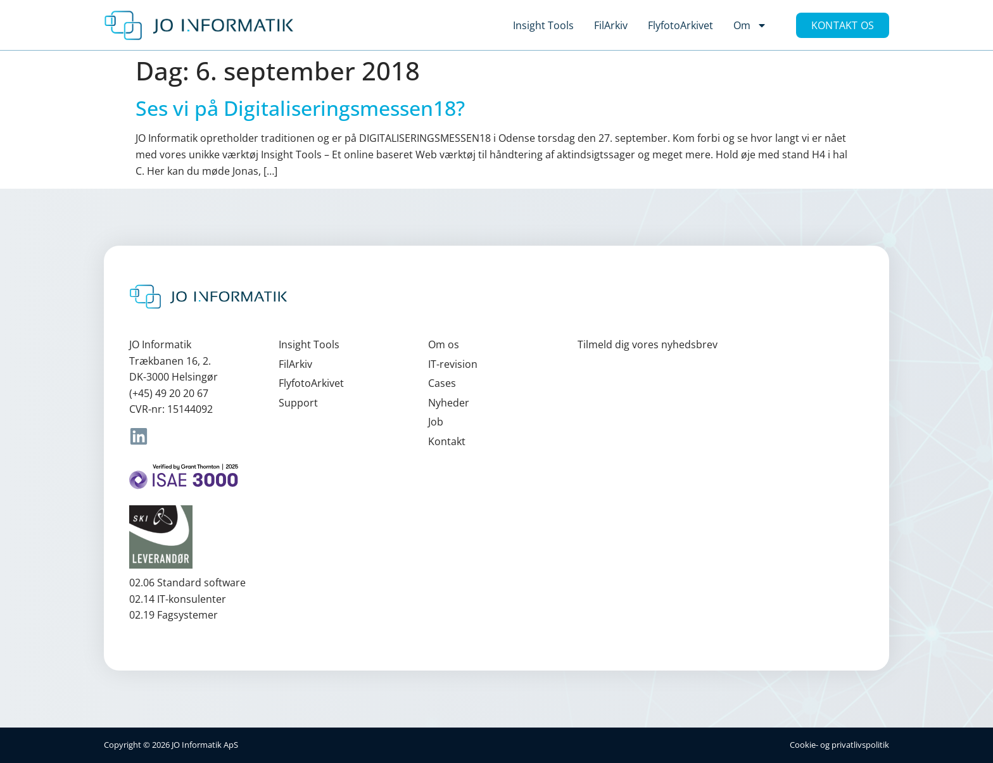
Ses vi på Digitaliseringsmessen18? (300, 108)
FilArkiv (611, 25)
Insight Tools (543, 25)
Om (750, 25)
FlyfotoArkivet (680, 25)
